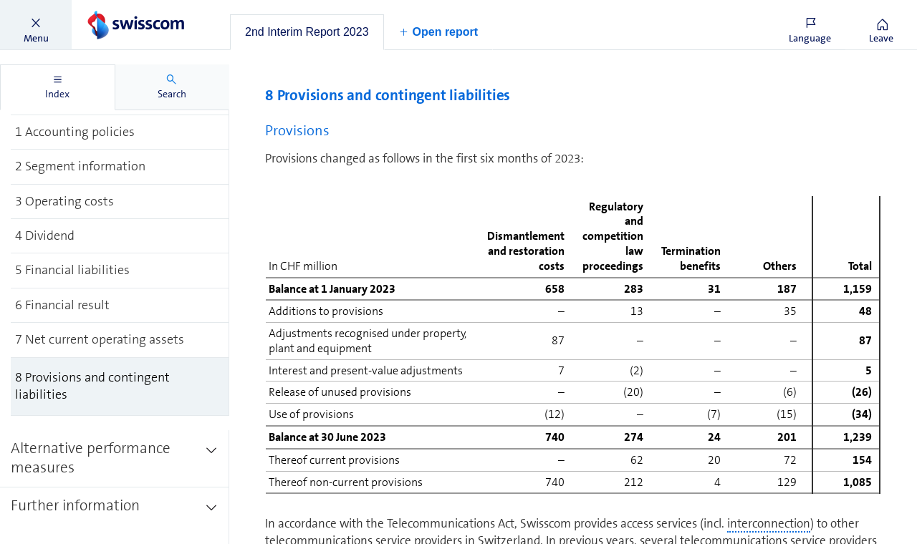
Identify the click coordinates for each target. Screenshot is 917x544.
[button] (36, 25)
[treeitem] (120, 131)
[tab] (307, 32)
